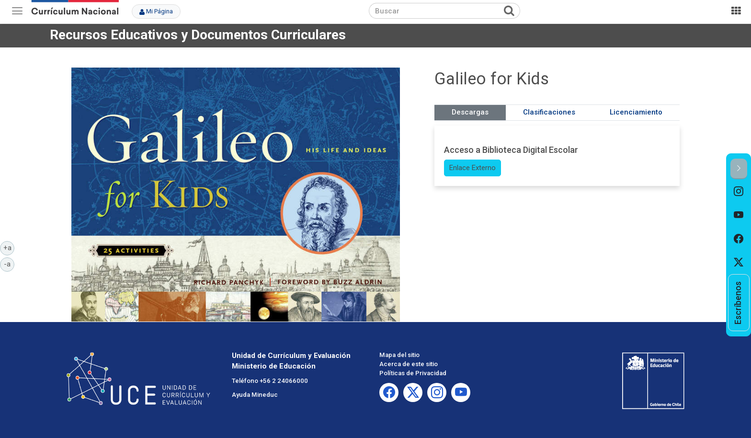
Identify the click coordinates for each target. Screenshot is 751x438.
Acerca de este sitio (408, 364)
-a (9, 263)
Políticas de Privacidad (412, 373)
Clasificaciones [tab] (549, 112)
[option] (739, 191)
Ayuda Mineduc (255, 394)
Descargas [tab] (470, 112)
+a (9, 247)
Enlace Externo (472, 167)
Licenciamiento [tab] (636, 112)
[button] (738, 169)
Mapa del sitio (399, 354)
